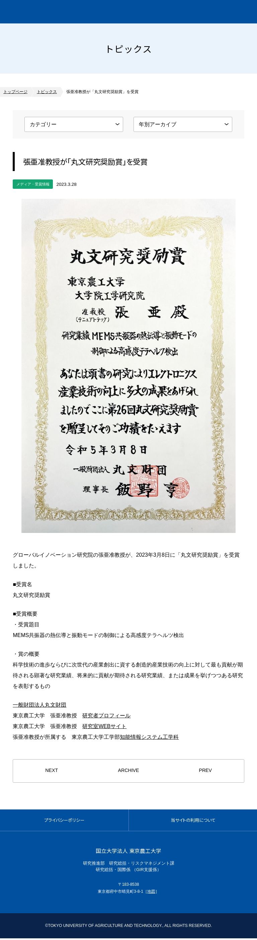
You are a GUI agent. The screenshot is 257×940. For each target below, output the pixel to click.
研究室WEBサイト (104, 726)
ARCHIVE (128, 771)
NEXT (51, 771)
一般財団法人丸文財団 (39, 704)
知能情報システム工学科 (149, 736)
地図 (151, 893)
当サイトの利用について (193, 820)
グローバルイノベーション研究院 (62, 11)
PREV (205, 771)
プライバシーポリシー (64, 820)
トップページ (15, 91)
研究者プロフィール (106, 715)
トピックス (47, 91)
